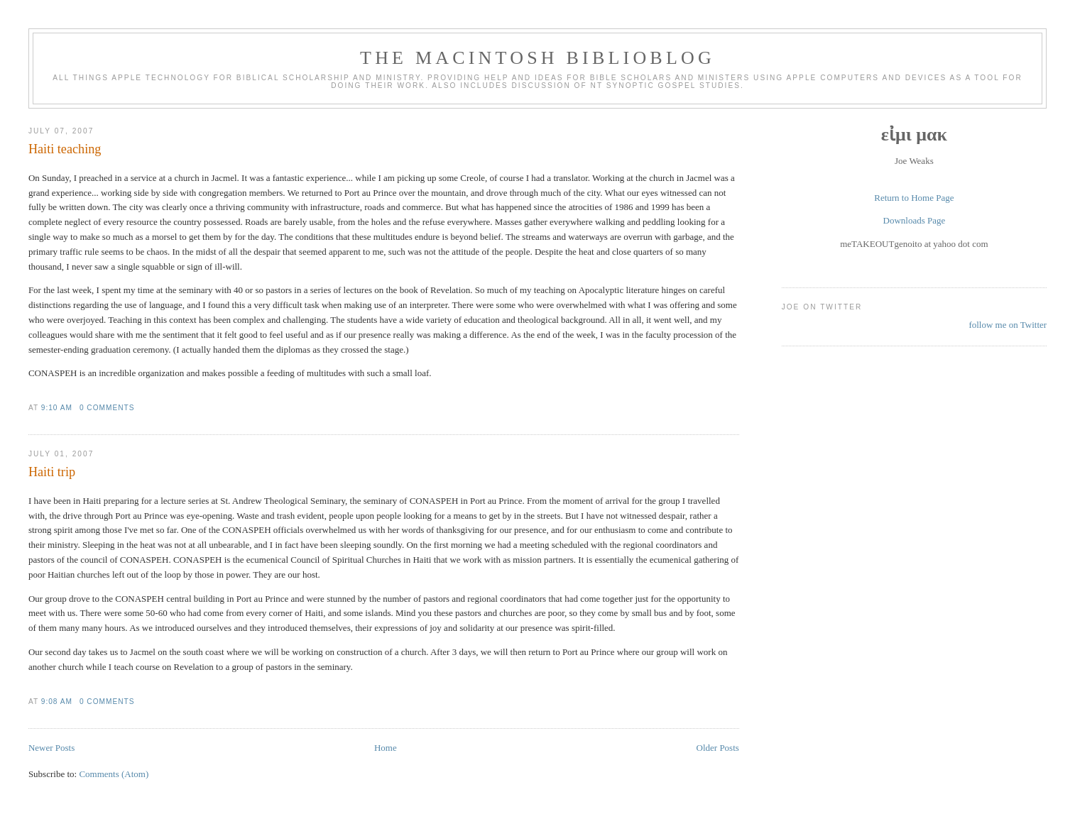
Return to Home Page (914, 197)
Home (385, 747)
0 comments (107, 408)
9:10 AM (56, 408)
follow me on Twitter (1007, 324)
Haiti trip (51, 472)
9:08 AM (56, 701)
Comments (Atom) (113, 774)
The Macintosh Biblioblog (537, 58)
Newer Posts (51, 747)
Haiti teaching (65, 149)
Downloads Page (914, 220)
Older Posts (718, 747)
